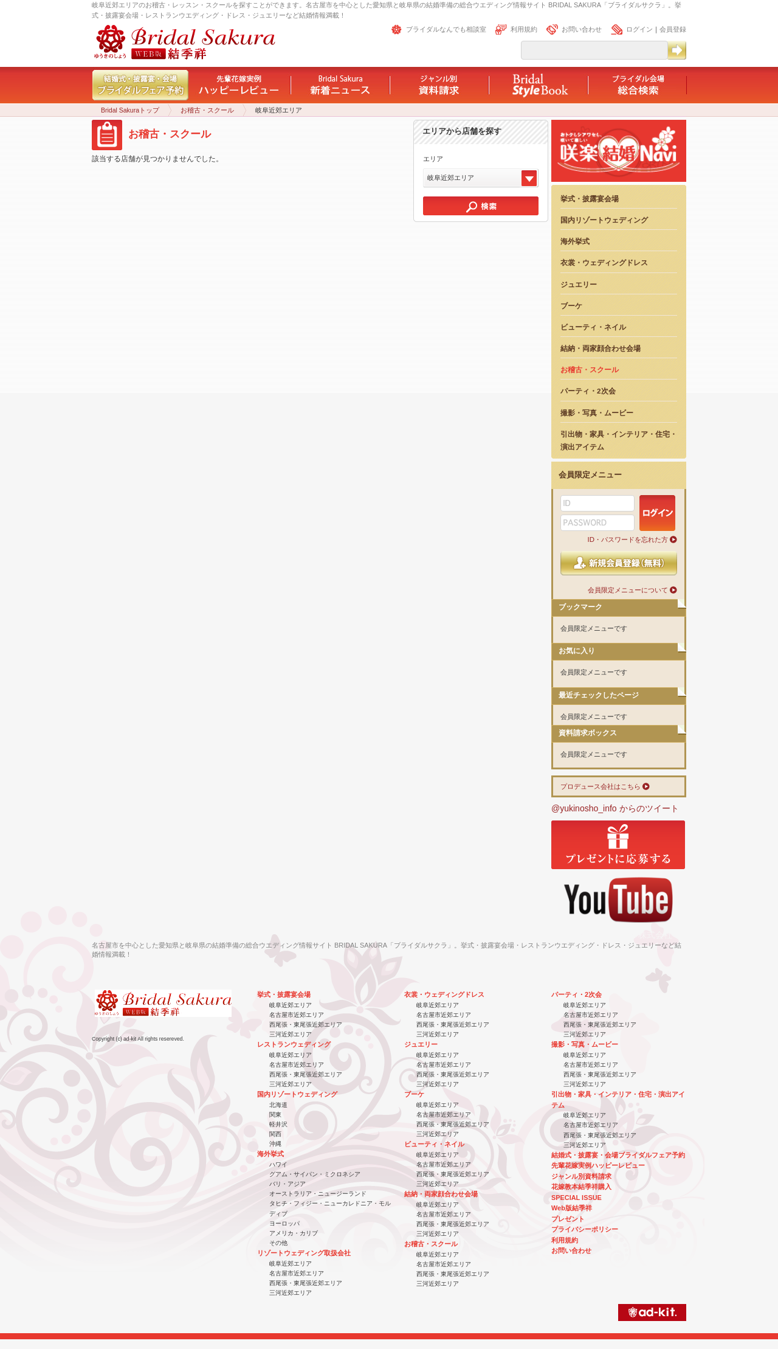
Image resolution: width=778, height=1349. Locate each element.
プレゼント (568, 1218)
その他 (278, 1243)
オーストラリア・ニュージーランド (318, 1193)
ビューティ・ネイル (593, 327)
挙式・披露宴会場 (589, 199)
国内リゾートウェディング (604, 220)
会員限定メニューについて (628, 590)
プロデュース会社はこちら (600, 786)
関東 (275, 1114)
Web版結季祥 (571, 1208)
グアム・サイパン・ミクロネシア (314, 1174)
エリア (433, 158)
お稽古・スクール (207, 110)
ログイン (639, 29)
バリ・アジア (287, 1184)
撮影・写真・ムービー (596, 413)
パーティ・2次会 (588, 391)
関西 (275, 1134)
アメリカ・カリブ (293, 1233)
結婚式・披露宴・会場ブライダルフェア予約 (618, 1155)
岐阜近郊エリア (290, 1005)
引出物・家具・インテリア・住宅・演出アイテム (618, 440)
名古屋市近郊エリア (296, 1014)
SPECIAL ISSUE (576, 1197)
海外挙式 (575, 241)
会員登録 (672, 29)
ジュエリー (578, 284)
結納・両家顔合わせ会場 (600, 348)
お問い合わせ (582, 29)
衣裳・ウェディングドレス (604, 262)
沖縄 (275, 1143)
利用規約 (524, 29)
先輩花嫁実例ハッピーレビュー (598, 1165)
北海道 (278, 1104)
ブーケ (571, 306)
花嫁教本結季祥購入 (581, 1186)
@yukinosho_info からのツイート (615, 808)
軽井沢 (278, 1124)
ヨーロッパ (284, 1223)
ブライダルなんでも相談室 (446, 29)
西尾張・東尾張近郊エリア (305, 1024)
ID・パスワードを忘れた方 (628, 539)
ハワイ (278, 1164)
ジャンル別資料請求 (581, 1176)
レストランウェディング (294, 1044)
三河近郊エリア (290, 1034)
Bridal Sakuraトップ (130, 110)
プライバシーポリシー (584, 1229)
